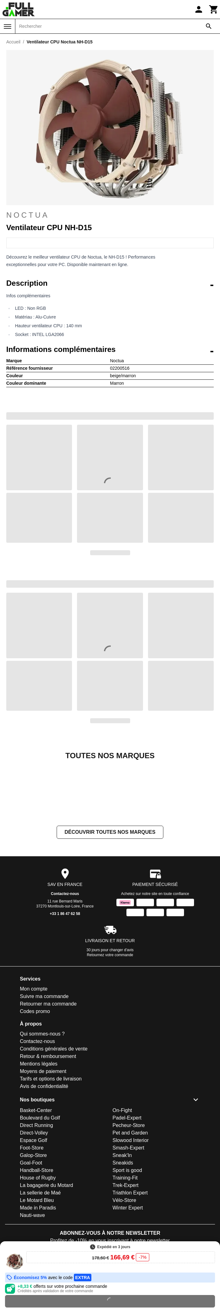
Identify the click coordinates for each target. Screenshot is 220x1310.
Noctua (27, 215)
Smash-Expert (128, 1210)
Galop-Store (33, 1217)
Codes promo (35, 1073)
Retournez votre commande (110, 1017)
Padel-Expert (127, 1180)
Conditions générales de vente (54, 1111)
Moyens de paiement (43, 1133)
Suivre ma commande (44, 1058)
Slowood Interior (131, 1202)
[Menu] (7, 26)
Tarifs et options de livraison (51, 1141)
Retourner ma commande (48, 1066)
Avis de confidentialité (44, 1148)
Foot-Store (32, 1210)
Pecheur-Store (129, 1187)
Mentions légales (39, 1126)
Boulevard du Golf (40, 1180)
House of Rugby (38, 1240)
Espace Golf (33, 1202)
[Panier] (214, 9)
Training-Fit (125, 1240)
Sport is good (127, 1232)
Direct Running (36, 1187)
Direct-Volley (34, 1195)
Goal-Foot (31, 1225)
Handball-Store (37, 1232)
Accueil (13, 41)
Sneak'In (122, 1217)
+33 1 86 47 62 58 (65, 976)
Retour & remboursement (48, 1118)
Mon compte (34, 1051)
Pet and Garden (130, 1195)
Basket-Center (36, 1172)
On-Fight (122, 1172)
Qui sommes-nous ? (42, 1096)
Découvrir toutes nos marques (109, 894)
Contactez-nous (65, 956)
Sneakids (123, 1225)
